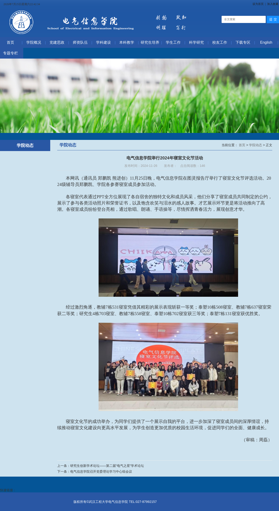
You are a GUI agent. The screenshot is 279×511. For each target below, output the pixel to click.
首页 (242, 145)
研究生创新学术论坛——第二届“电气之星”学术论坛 (107, 466)
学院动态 (256, 145)
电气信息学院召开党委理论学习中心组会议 (101, 471)
